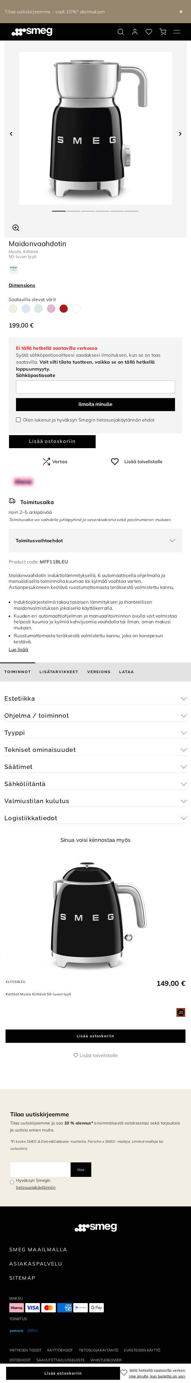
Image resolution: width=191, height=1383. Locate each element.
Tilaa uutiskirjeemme (39, 1114)
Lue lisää (18, 649)
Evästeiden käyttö (142, 1350)
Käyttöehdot (60, 1350)
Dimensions (22, 285)
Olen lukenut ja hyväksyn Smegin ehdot (88, 420)
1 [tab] (59, 209)
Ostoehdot (20, 1360)
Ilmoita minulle (95, 404)
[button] (16, 227)
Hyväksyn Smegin (36, 1184)
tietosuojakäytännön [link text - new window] (36, 1187)
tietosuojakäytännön (119, 420)
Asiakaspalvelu (35, 1264)
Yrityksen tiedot (25, 1350)
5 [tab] (117, 209)
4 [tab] (103, 209)
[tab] (17, 672)
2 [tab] (74, 209)
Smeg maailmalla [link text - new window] (38, 1249)
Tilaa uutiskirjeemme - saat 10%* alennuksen (55, 11)
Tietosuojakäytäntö (99, 1350)
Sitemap (22, 1278)
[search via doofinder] (120, 32)
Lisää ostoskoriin (52, 441)
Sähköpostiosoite (35, 375)
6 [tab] (132, 209)
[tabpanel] (95, 128)
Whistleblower (106, 1360)
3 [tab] (88, 209)
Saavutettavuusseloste (61, 1360)
